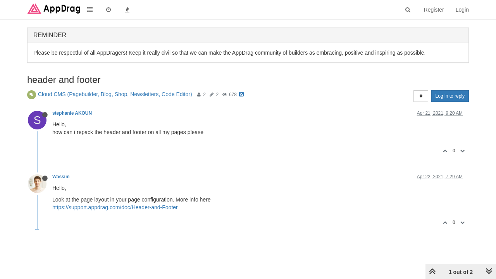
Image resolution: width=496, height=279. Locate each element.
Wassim (61, 176)
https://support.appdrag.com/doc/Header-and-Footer (115, 207)
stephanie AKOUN (72, 113)
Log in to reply (450, 96)
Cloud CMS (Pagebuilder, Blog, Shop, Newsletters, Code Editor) (115, 94)
